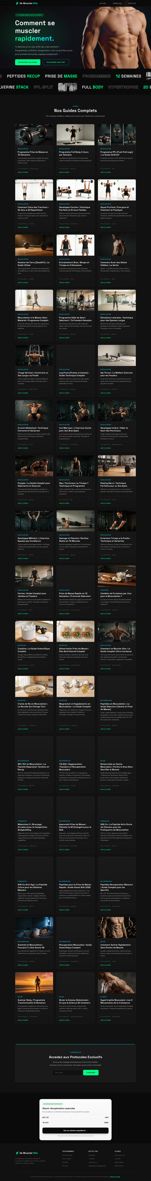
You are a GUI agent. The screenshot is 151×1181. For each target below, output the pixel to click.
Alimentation (119, 1166)
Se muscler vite (120, 1155)
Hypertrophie (119, 1162)
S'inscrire (91, 1075)
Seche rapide (66, 1159)
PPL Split (65, 1166)
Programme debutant (56, 62)
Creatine (91, 1159)
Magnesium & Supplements (97, 1166)
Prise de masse (67, 1155)
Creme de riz (93, 1162)
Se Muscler (26, 3)
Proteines (92, 1155)
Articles (132, 3)
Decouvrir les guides (27, 62)
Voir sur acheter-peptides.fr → (75, 1130)
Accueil (103, 3)
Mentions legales (115, 1176)
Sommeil (117, 1159)
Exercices (117, 3)
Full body (65, 1162)
